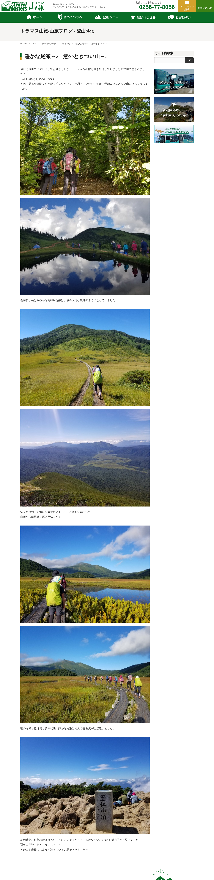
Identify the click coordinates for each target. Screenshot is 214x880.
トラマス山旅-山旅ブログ (44, 43)
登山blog (66, 43)
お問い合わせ (205, 8)
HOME (23, 43)
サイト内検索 (164, 53)
